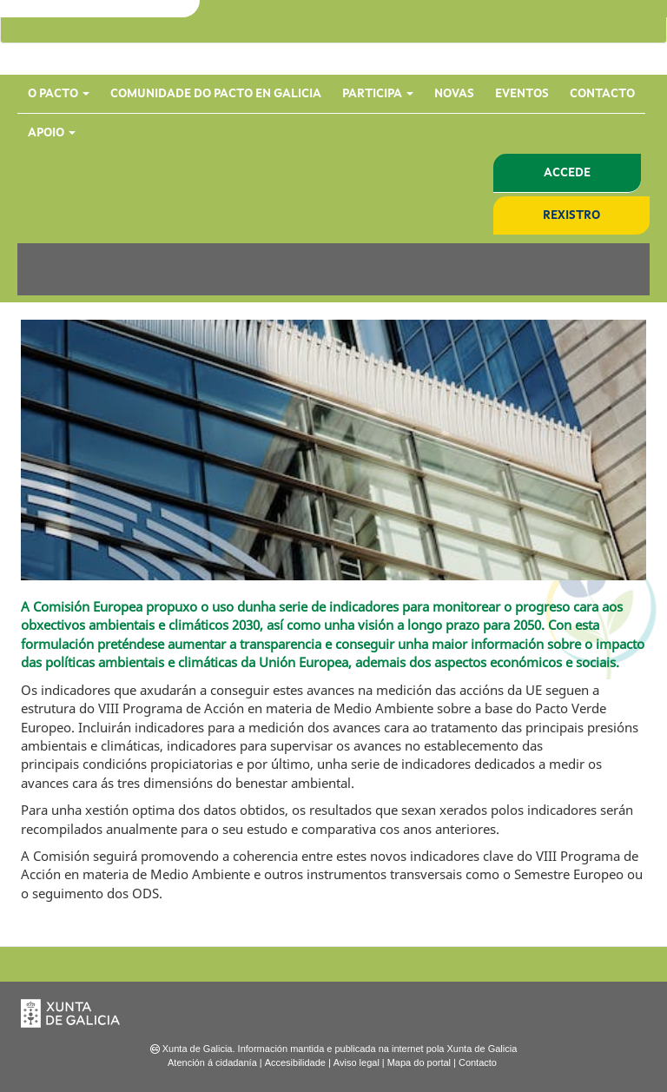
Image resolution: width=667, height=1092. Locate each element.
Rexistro (571, 215)
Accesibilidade (295, 1062)
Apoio (52, 133)
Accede (567, 173)
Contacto (602, 94)
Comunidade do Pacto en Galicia (215, 94)
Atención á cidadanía (212, 1062)
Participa (377, 94)
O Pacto (58, 94)
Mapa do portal (419, 1062)
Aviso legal (357, 1062)
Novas (454, 94)
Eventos (522, 94)
